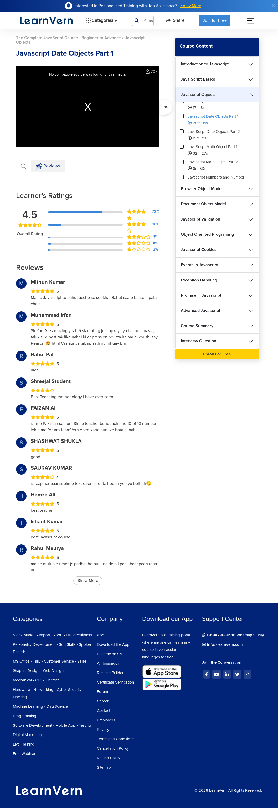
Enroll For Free (217, 354)
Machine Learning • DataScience (40, 706)
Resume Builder (110, 672)
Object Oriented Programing (207, 234)
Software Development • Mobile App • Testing (52, 725)
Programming (24, 715)
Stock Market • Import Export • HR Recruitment (52, 635)
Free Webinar (24, 753)
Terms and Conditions (115, 739)
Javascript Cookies (199, 249)
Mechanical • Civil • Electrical (36, 680)
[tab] (23, 166)
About (102, 635)
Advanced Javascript (200, 310)
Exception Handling (199, 280)
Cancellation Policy (113, 748)
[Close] (274, 5)
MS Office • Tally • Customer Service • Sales (49, 661)
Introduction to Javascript (205, 64)
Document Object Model (203, 204)
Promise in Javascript (201, 295)
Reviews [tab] (48, 166)
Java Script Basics (198, 79)
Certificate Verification (115, 682)
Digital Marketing (27, 734)
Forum (102, 691)
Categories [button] (101, 20)
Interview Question (198, 341)
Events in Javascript (199, 264)
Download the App (113, 644)
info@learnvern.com (222, 644)
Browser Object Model (202, 188)
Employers (106, 720)
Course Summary (197, 325)
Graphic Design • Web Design (38, 670)
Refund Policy (108, 757)
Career (103, 701)
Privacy (103, 729)
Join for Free (215, 20)
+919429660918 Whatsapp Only (233, 635)
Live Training (23, 744)
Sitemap (104, 767)
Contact (103, 710)
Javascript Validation (200, 219)
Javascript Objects (198, 94)
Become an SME (111, 654)
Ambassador (108, 663)
